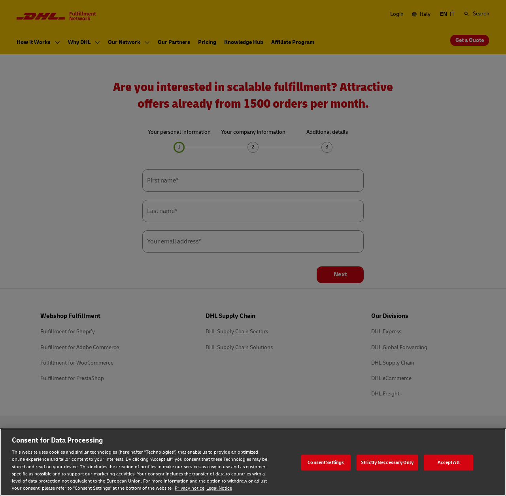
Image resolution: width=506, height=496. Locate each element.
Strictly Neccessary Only (387, 462)
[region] (253, 462)
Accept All (449, 462)
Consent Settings (326, 462)
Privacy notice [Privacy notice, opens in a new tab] (189, 488)
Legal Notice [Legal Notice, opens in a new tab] (219, 488)
